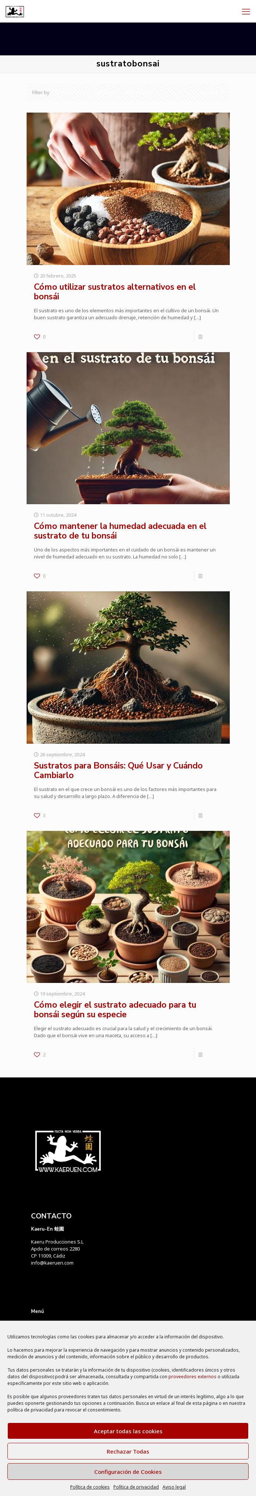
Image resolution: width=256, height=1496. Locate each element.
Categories (72, 92)
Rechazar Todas (128, 1451)
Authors (139, 92)
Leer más (214, 336)
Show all (212, 92)
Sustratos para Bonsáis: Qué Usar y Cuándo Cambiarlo (118, 770)
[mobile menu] (246, 11)
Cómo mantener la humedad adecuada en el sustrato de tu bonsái (120, 530)
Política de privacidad (136, 1487)
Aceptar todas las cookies (128, 1431)
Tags (108, 92)
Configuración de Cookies (128, 1471)
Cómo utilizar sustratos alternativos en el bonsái (115, 291)
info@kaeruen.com (52, 1262)
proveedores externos (192, 1376)
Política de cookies (90, 1487)
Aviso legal (174, 1487)
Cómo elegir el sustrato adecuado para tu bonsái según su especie (115, 1009)
